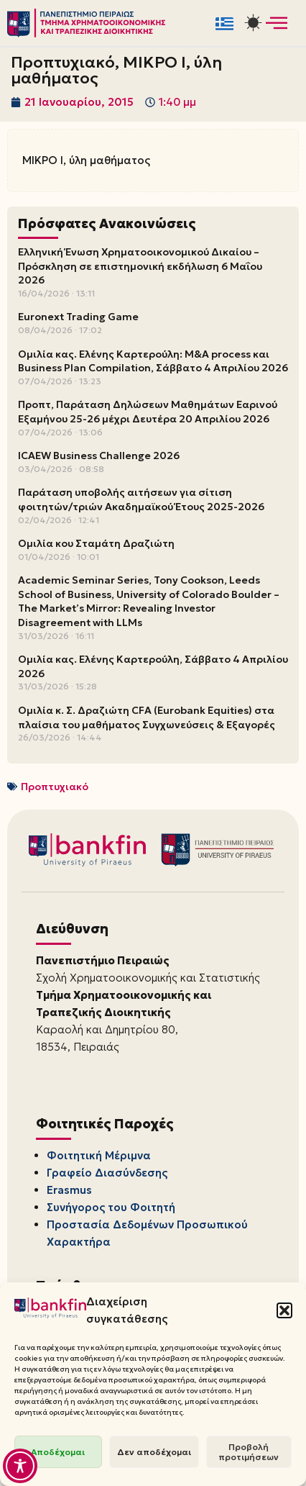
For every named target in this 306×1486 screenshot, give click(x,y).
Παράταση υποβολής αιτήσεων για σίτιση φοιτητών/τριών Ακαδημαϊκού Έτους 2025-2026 (141, 499)
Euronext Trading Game (78, 316)
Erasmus (69, 1190)
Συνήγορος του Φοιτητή (111, 1207)
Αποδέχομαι (58, 1451)
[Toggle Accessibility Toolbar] (20, 1466)
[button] (284, 1310)
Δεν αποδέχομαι (154, 1451)
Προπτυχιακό (54, 786)
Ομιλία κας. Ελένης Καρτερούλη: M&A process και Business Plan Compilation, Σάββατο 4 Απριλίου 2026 (153, 361)
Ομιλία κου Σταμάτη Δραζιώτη (96, 543)
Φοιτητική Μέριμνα (99, 1155)
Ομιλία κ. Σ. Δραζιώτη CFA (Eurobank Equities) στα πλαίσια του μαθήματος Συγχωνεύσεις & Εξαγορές (146, 717)
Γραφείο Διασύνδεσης (107, 1172)
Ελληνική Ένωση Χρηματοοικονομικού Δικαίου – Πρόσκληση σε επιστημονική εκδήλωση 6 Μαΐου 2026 (140, 265)
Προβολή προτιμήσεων (248, 1451)
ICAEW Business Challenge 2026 (99, 455)
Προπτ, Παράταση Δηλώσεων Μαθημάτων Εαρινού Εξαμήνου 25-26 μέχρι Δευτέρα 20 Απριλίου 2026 (147, 411)
